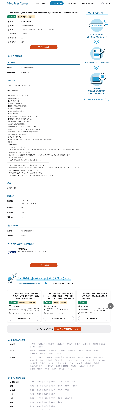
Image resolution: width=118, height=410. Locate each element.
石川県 (46, 390)
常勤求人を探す (41, 3)
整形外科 (88, 350)
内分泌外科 (33, 353)
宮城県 (53, 382)
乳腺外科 (42, 353)
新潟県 (32, 390)
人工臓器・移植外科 (69, 357)
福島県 (74, 382)
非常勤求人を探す (57, 3)
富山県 (39, 390)
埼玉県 (53, 386)
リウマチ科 (63, 363)
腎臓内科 (41, 357)
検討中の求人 (72, 3)
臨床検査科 (62, 369)
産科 (64, 360)
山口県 (60, 402)
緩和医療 (88, 363)
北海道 (32, 382)
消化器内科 (60, 344)
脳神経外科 (71, 350)
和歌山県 (67, 398)
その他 (70, 369)
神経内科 (77, 344)
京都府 (39, 398)
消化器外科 (62, 350)
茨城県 (32, 386)
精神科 (43, 366)
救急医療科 (33, 363)
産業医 (58, 366)
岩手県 (46, 382)
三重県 (53, 394)
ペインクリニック (100, 360)
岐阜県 (32, 394)
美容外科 (91, 366)
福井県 (53, 390)
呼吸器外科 (52, 350)
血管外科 (58, 353)
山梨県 (60, 390)
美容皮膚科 (82, 366)
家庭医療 (95, 344)
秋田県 (60, 382)
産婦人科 (57, 360)
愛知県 (46, 394)
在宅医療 (32, 357)
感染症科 (103, 344)
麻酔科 (90, 360)
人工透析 (49, 357)
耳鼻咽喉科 (33, 360)
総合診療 (88, 357)
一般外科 (32, 350)
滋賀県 (32, 398)
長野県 (67, 390)
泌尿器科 (42, 360)
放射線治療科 (34, 366)
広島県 (53, 402)
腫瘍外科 (80, 357)
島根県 (39, 402)
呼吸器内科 (51, 344)
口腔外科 (50, 353)
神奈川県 (74, 386)
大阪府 (46, 398)
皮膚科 (83, 360)
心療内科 (50, 366)
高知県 (53, 406)
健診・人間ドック (99, 357)
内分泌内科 (86, 344)
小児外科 (80, 350)
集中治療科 (43, 363)
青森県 (39, 382)
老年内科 (57, 357)
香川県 (39, 406)
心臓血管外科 (42, 350)
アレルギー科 (53, 363)
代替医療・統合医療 (36, 369)
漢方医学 (73, 366)
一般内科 (32, 344)
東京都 (67, 386)
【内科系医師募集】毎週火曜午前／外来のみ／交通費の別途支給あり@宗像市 (94, 296)
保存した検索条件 (87, 3)
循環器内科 (41, 344)
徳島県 (32, 406)
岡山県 (46, 402)
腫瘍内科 (41, 347)
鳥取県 (32, 402)
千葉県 (60, 386)
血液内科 (69, 344)
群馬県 (46, 386)
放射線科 (96, 363)
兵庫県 (53, 398)
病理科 (47, 369)
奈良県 (60, 398)
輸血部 (54, 369)
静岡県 (39, 394)
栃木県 (39, 386)
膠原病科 (32, 347)
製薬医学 (65, 366)
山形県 (67, 382)
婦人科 (71, 360)
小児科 (50, 360)
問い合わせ (44, 47)
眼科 (77, 360)
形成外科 (96, 350)
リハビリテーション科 (76, 363)
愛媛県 (46, 406)
